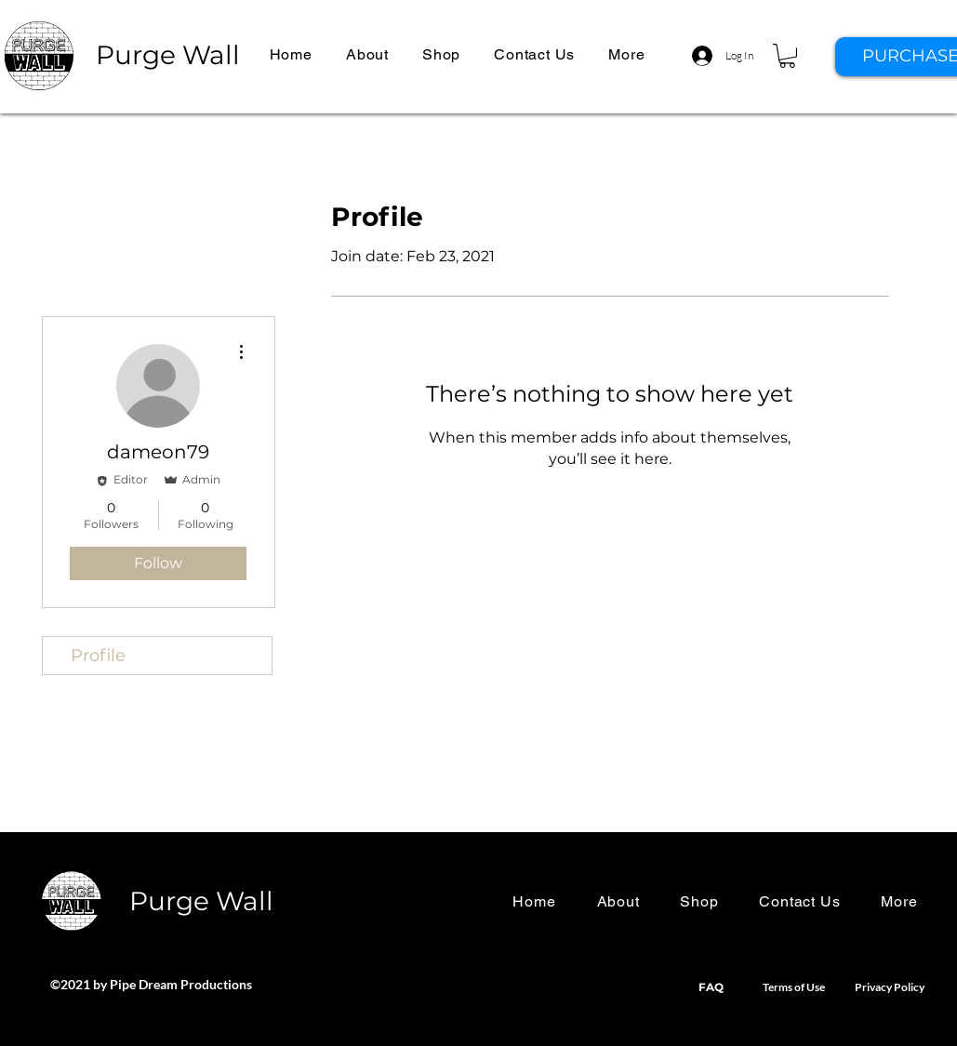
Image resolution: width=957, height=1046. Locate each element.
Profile (98, 655)
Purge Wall (168, 55)
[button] (626, 54)
